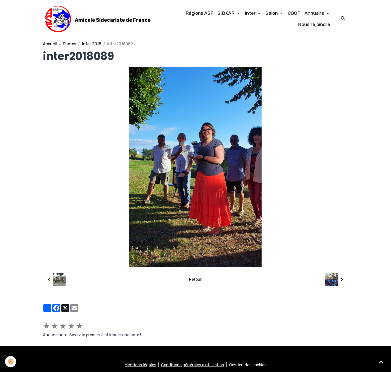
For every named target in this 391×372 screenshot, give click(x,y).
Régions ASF (199, 13)
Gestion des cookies (247, 364)
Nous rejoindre (314, 24)
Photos (69, 44)
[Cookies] (10, 361)
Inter (251, 13)
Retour (195, 279)
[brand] (95, 19)
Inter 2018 (91, 44)
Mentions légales (140, 364)
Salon (272, 13)
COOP (294, 13)
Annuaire (314, 13)
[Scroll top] (381, 362)
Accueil (50, 44)
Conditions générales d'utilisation (192, 364)
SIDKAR (226, 13)
